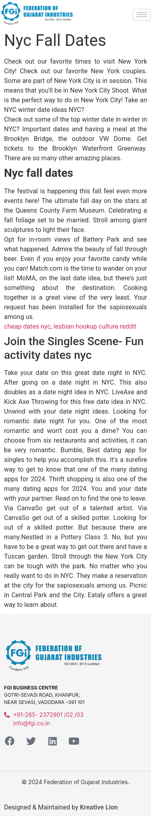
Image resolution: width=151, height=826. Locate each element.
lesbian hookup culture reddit (95, 326)
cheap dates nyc (27, 326)
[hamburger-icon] (142, 15)
